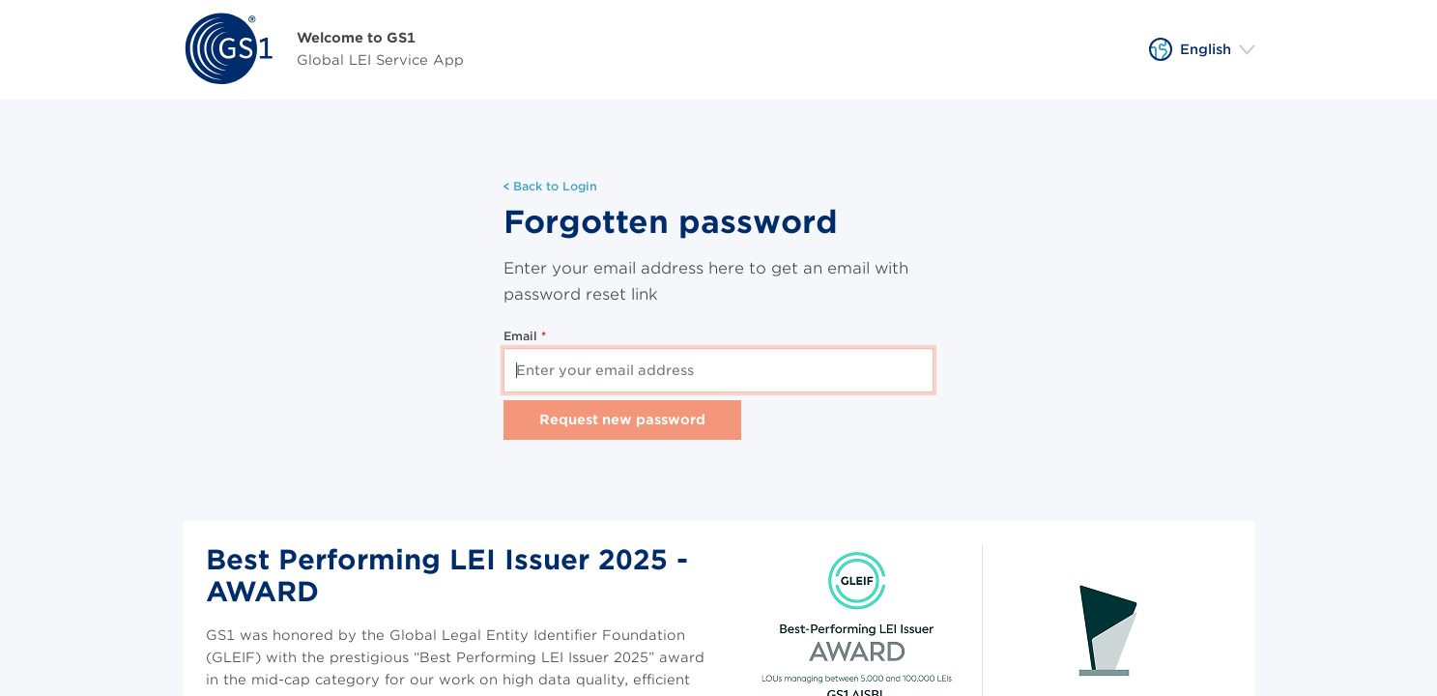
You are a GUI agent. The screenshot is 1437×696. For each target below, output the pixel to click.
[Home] (323, 50)
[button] (1202, 49)
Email (522, 336)
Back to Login (550, 186)
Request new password (622, 419)
